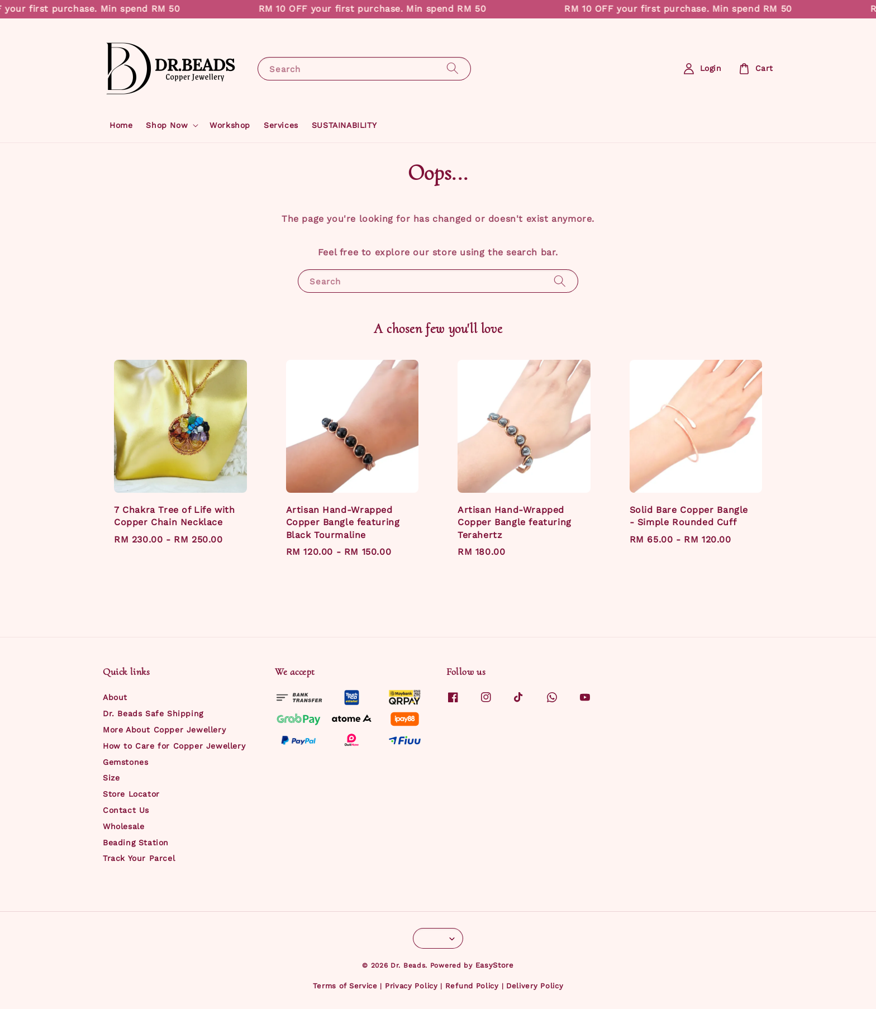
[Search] (452, 68)
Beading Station (136, 842)
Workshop (230, 125)
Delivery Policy (535, 986)
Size (111, 777)
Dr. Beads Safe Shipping (153, 713)
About (115, 697)
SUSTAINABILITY (344, 125)
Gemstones (125, 762)
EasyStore (494, 965)
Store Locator (131, 793)
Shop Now (167, 125)
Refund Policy (472, 986)
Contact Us (126, 810)
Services (281, 125)
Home (121, 125)
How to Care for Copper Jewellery (174, 745)
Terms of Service (345, 986)
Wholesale (123, 826)
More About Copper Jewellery (164, 729)
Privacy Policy (411, 986)
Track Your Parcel (139, 858)
